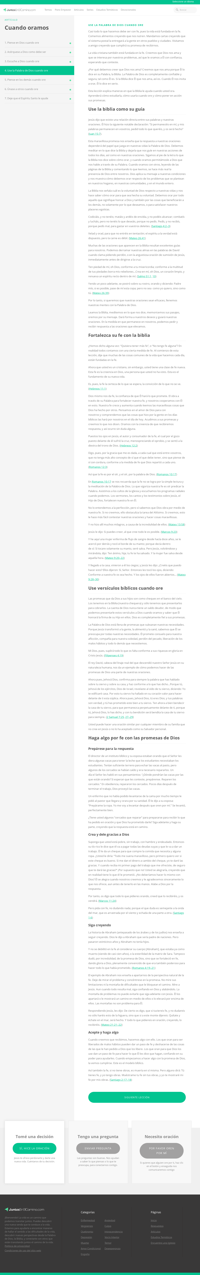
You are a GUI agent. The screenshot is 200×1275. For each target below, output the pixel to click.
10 (154, 276)
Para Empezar (63, 9)
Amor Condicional (91, 1248)
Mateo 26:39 (100, 293)
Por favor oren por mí (161, 1151)
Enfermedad (88, 1220)
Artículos (79, 9)
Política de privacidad (17, 1246)
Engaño (85, 1254)
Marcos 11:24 (107, 901)
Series (90, 9)
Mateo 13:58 (176, 524)
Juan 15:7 (94, 134)
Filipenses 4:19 (114, 655)
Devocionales (128, 9)
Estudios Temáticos (107, 9)
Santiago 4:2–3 (161, 226)
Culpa (108, 1226)
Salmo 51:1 (144, 276)
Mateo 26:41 (137, 238)
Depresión (86, 1237)
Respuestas (157, 1226)
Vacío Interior (112, 1237)
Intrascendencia (114, 1231)
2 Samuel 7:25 (115, 717)
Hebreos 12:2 (128, 445)
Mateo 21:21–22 (112, 1025)
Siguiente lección (137, 1097)
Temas (48, 9)
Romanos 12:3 (98, 467)
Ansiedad (110, 1220)
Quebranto (87, 1231)
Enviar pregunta (98, 1148)
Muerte (85, 1243)
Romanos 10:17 (166, 474)
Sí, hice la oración (35, 1148)
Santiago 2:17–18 (120, 1080)
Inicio (154, 1220)
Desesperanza (112, 1248)
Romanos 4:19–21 (143, 968)
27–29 (129, 717)
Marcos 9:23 (169, 532)
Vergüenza (87, 1226)
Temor (108, 1243)
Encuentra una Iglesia (163, 1243)
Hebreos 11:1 (97, 388)
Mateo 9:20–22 (114, 558)
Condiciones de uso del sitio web (23, 1250)
